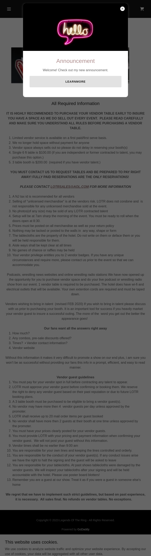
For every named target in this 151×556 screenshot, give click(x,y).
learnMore (75, 81)
